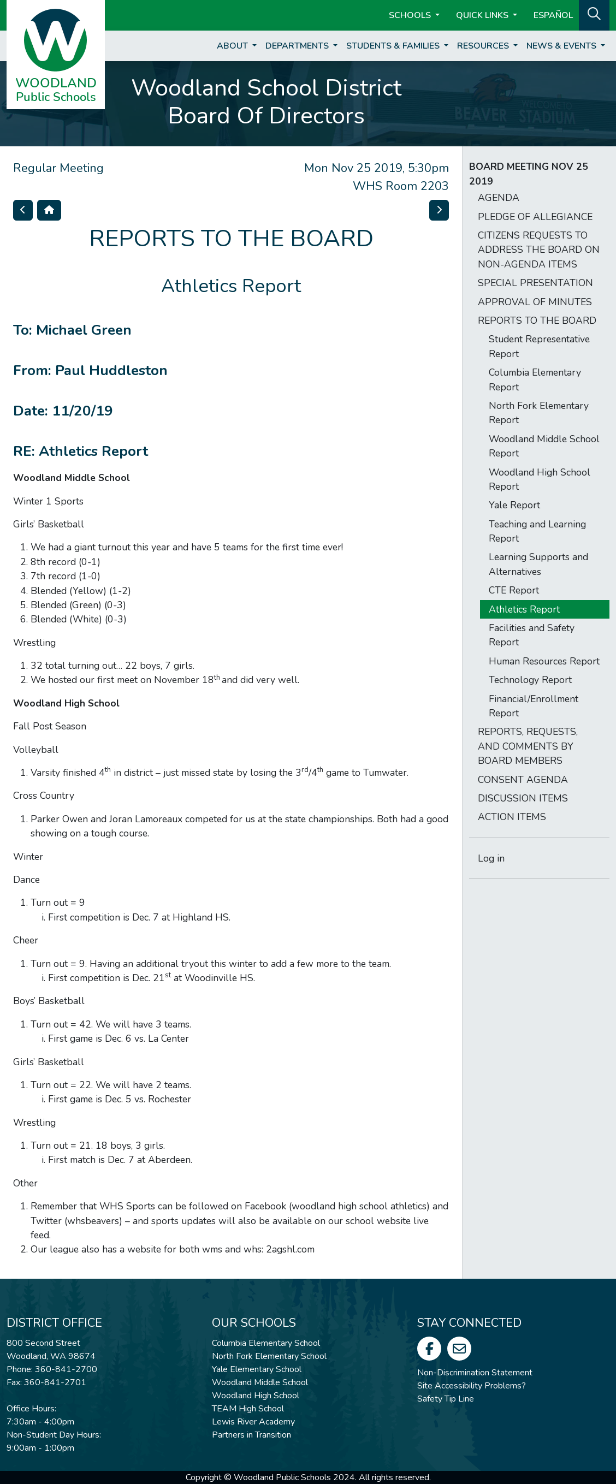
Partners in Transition (251, 1435)
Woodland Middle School (260, 1382)
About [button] (233, 46)
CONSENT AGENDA (523, 779)
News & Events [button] (562, 46)
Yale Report (514, 505)
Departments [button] (298, 46)
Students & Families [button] (394, 46)
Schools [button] (411, 15)
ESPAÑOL (553, 15)
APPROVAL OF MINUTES (535, 301)
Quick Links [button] (483, 15)
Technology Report (530, 679)
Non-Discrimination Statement (474, 1373)
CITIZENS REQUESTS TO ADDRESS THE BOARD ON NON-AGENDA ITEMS (539, 250)
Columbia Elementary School (266, 1343)
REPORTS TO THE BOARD (537, 320)
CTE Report (514, 590)
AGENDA (498, 197)
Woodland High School (255, 1396)
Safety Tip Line (445, 1399)
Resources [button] (484, 46)
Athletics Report (524, 609)
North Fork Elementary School (269, 1356)
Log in (491, 858)
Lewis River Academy (253, 1422)
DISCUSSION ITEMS (523, 798)
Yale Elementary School (256, 1369)
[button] (594, 14)
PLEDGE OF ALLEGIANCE (535, 216)
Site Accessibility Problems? (471, 1386)
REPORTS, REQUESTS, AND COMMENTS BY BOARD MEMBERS (528, 746)
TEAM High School (248, 1409)
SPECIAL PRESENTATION (535, 282)
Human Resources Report (544, 661)
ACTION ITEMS (512, 816)
